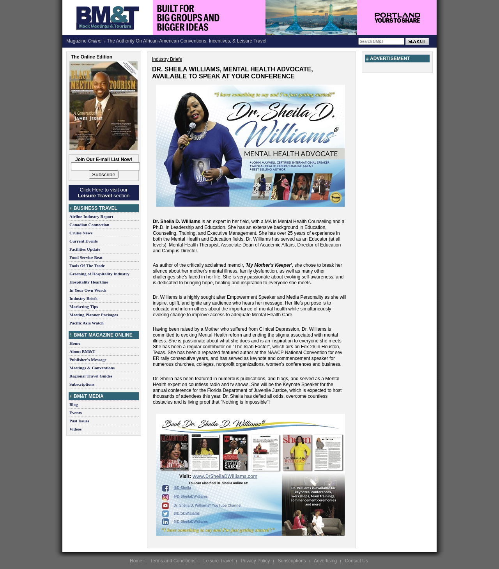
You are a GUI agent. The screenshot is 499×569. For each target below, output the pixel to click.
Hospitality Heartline (88, 282)
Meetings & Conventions (92, 367)
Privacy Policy (255, 561)
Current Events (83, 241)
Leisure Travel (218, 561)
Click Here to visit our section (103, 193)
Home (74, 343)
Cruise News (80, 232)
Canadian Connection (89, 224)
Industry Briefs (83, 298)
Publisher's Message (87, 359)
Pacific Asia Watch (86, 323)
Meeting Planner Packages (93, 314)
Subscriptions (81, 384)
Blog (73, 404)
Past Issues (79, 420)
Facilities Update (84, 249)
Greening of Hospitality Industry (99, 273)
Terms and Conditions (172, 561)
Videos (75, 429)
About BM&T (82, 351)
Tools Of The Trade (87, 265)
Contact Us (356, 561)
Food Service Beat (86, 257)
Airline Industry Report (91, 216)
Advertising (325, 561)
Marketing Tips (83, 306)
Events (75, 412)
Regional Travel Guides (90, 376)
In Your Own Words (87, 290)
